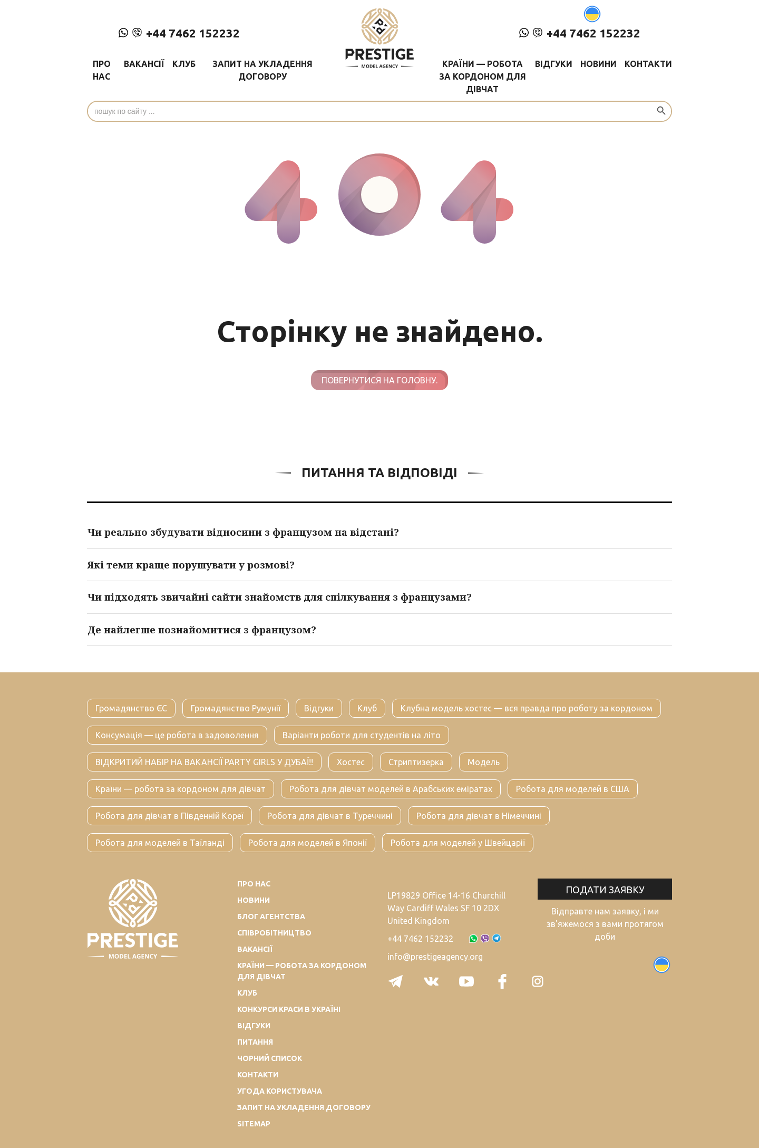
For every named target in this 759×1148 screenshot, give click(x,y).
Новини (598, 64)
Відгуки (553, 64)
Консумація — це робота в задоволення (177, 735)
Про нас (102, 70)
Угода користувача (279, 1091)
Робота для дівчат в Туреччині (330, 816)
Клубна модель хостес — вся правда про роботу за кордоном (527, 708)
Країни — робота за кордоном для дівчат (482, 76)
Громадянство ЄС (131, 708)
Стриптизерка (416, 762)
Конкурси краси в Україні (288, 1009)
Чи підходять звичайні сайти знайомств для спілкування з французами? (279, 597)
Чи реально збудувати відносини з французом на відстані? (243, 532)
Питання (255, 1042)
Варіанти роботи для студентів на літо (362, 735)
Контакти (648, 64)
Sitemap (253, 1124)
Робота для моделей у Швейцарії (458, 842)
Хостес (351, 762)
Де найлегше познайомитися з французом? (201, 629)
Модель (484, 762)
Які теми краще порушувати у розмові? (191, 564)
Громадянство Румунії (235, 708)
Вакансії (144, 64)
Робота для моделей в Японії (307, 842)
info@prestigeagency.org (435, 956)
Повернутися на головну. (379, 380)
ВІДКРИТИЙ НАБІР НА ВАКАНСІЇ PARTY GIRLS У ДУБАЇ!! (204, 762)
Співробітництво (274, 933)
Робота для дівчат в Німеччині (478, 816)
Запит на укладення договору (262, 70)
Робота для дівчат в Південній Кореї (169, 816)
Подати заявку (605, 889)
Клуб (184, 64)
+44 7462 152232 (179, 33)
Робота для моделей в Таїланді (160, 842)
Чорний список (269, 1058)
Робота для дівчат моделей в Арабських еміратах (390, 789)
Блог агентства (271, 916)
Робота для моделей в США (572, 789)
